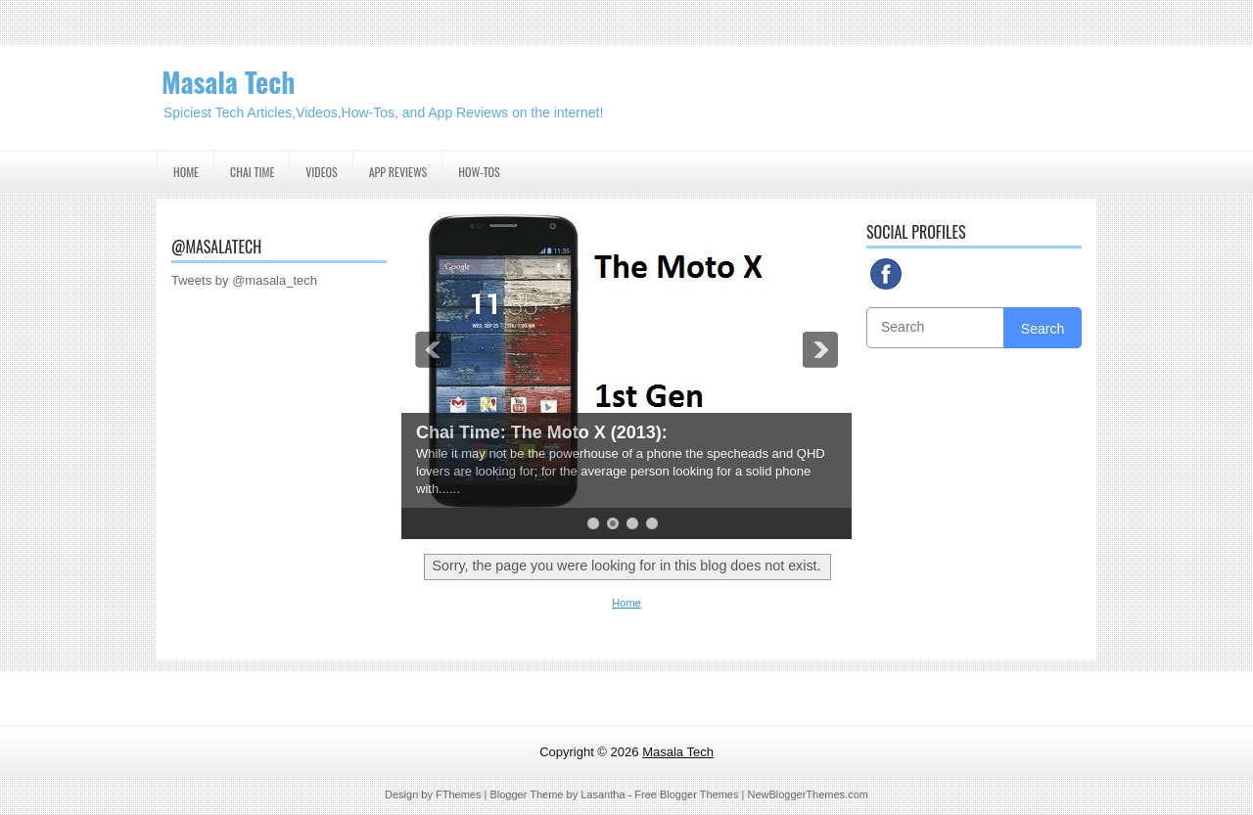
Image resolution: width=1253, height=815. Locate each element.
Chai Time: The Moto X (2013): (542, 432)
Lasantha (602, 794)
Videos (321, 171)
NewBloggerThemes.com (807, 794)
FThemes (458, 794)
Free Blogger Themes (686, 794)
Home (186, 171)
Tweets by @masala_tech (244, 280)
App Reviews (398, 171)
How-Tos (478, 171)
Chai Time (252, 171)
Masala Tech (229, 82)
